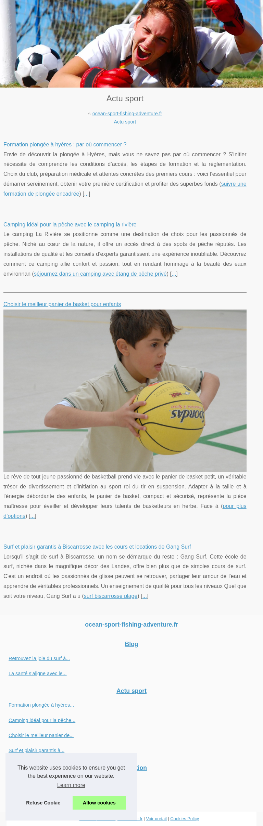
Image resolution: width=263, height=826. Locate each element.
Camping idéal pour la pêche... (42, 720)
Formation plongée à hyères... (41, 705)
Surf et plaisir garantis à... (36, 750)
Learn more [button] (71, 785)
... (86, 194)
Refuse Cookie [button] (43, 802)
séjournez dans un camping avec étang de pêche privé (100, 274)
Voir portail (156, 818)
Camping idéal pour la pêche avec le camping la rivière (70, 224)
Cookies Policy (184, 818)
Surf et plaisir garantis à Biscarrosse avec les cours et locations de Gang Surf (97, 547)
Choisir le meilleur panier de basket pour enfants (62, 304)
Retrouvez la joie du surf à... (39, 658)
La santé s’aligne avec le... (38, 673)
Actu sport (125, 121)
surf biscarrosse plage (111, 596)
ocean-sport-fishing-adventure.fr (127, 113)
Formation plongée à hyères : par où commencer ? (64, 144)
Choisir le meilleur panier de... (41, 735)
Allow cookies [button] (99, 802)
